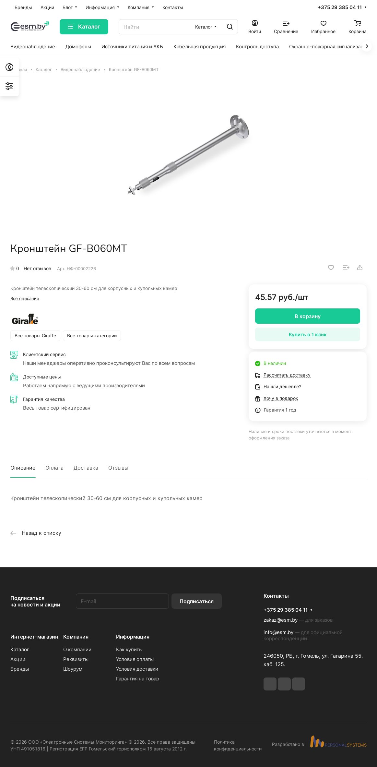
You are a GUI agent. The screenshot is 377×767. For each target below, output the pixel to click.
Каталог (19, 649)
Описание (22, 467)
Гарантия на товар (137, 679)
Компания (75, 636)
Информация (132, 636)
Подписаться (197, 601)
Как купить (129, 649)
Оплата (54, 467)
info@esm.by (278, 632)
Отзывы (118, 467)
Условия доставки (137, 669)
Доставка (86, 467)
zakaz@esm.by (281, 620)
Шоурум (72, 669)
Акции (17, 659)
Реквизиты (75, 659)
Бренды (19, 669)
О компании (77, 649)
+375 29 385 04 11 (340, 7)
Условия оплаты (135, 659)
